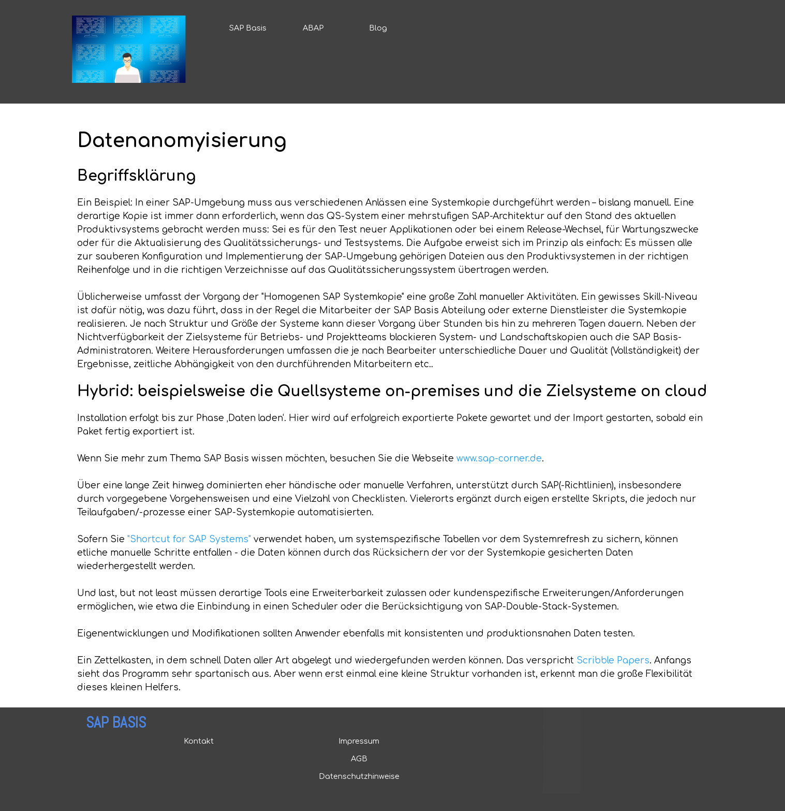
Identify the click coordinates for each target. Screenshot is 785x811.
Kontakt (199, 741)
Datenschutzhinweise (359, 776)
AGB (359, 759)
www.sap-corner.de (499, 459)
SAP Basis (247, 28)
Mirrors (555, 789)
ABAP (313, 28)
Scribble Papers (612, 660)
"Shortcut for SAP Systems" (189, 539)
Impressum (358, 741)
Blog (378, 28)
